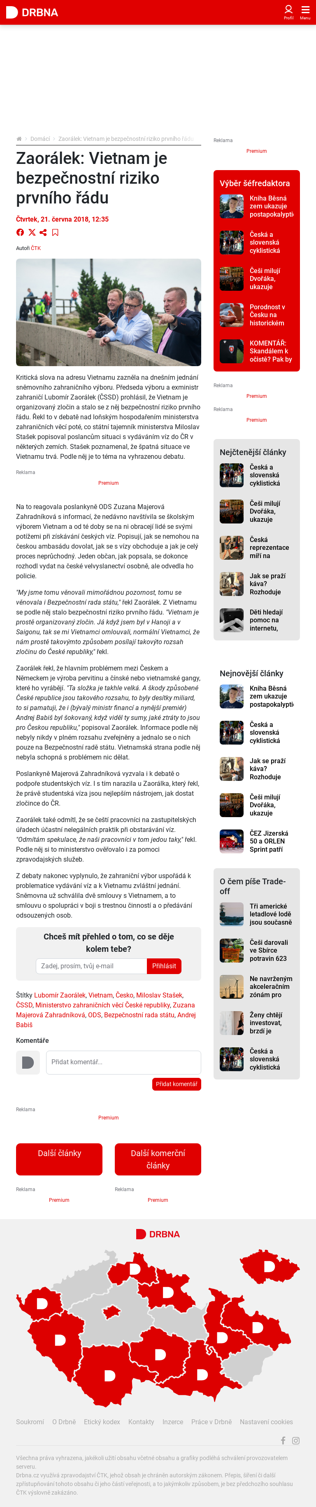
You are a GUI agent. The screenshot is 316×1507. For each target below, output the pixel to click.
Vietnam (100, 995)
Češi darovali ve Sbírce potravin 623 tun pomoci (269, 954)
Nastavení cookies (266, 1422)
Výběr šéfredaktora (255, 183)
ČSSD (24, 1005)
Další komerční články (158, 1159)
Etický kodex (102, 1422)
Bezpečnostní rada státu (139, 1015)
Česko (124, 995)
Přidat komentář (177, 1084)
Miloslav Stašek (159, 995)
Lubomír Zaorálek (60, 995)
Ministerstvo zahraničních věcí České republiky (102, 1005)
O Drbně (64, 1422)
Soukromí (30, 1422)
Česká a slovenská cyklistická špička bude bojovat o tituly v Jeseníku (271, 254)
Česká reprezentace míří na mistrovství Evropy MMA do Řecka (269, 560)
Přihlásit (164, 966)
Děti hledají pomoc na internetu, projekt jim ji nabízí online (268, 628)
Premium (108, 483)
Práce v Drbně (211, 1422)
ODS (94, 1015)
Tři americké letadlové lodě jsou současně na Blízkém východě (271, 922)
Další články (59, 1153)
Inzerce (173, 1422)
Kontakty (141, 1422)
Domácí (40, 139)
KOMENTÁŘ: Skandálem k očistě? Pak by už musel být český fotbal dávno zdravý (271, 363)
